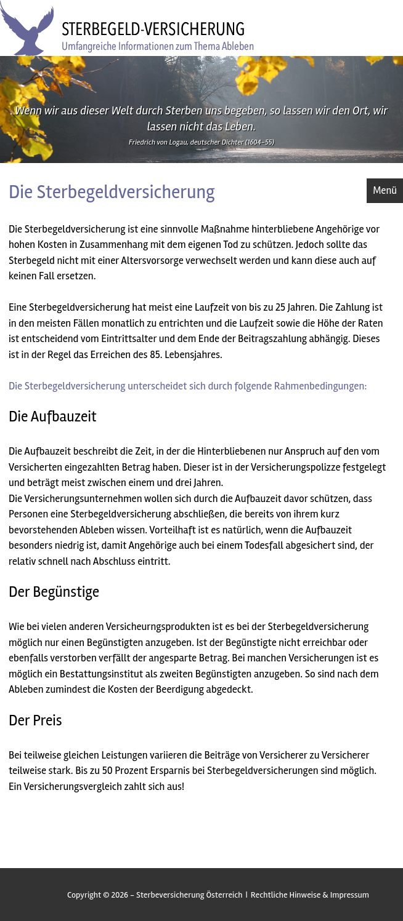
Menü (385, 190)
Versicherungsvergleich (72, 786)
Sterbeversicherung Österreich (189, 895)
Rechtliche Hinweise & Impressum (310, 895)
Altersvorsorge (152, 260)
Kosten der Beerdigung (156, 689)
